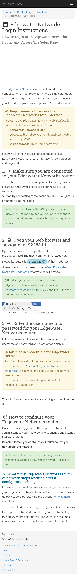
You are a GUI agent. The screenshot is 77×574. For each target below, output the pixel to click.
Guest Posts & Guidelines (16, 560)
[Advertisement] (38, 66)
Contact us (9, 555)
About (7, 550)
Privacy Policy (10, 570)
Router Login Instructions (32, 12)
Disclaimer (9, 565)
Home (8, 12)
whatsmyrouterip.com (20, 289)
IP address (59, 251)
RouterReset (12, 3)
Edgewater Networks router (25, 89)
